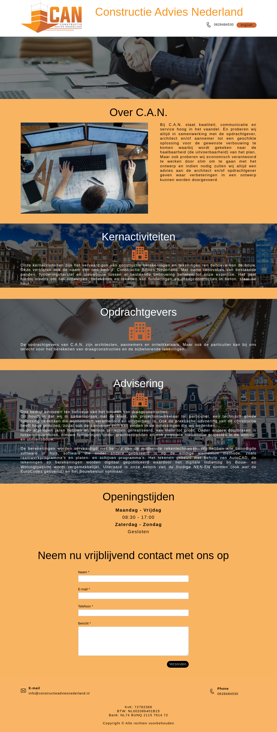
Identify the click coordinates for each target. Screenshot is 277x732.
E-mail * (84, 589)
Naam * (83, 572)
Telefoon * (85, 606)
